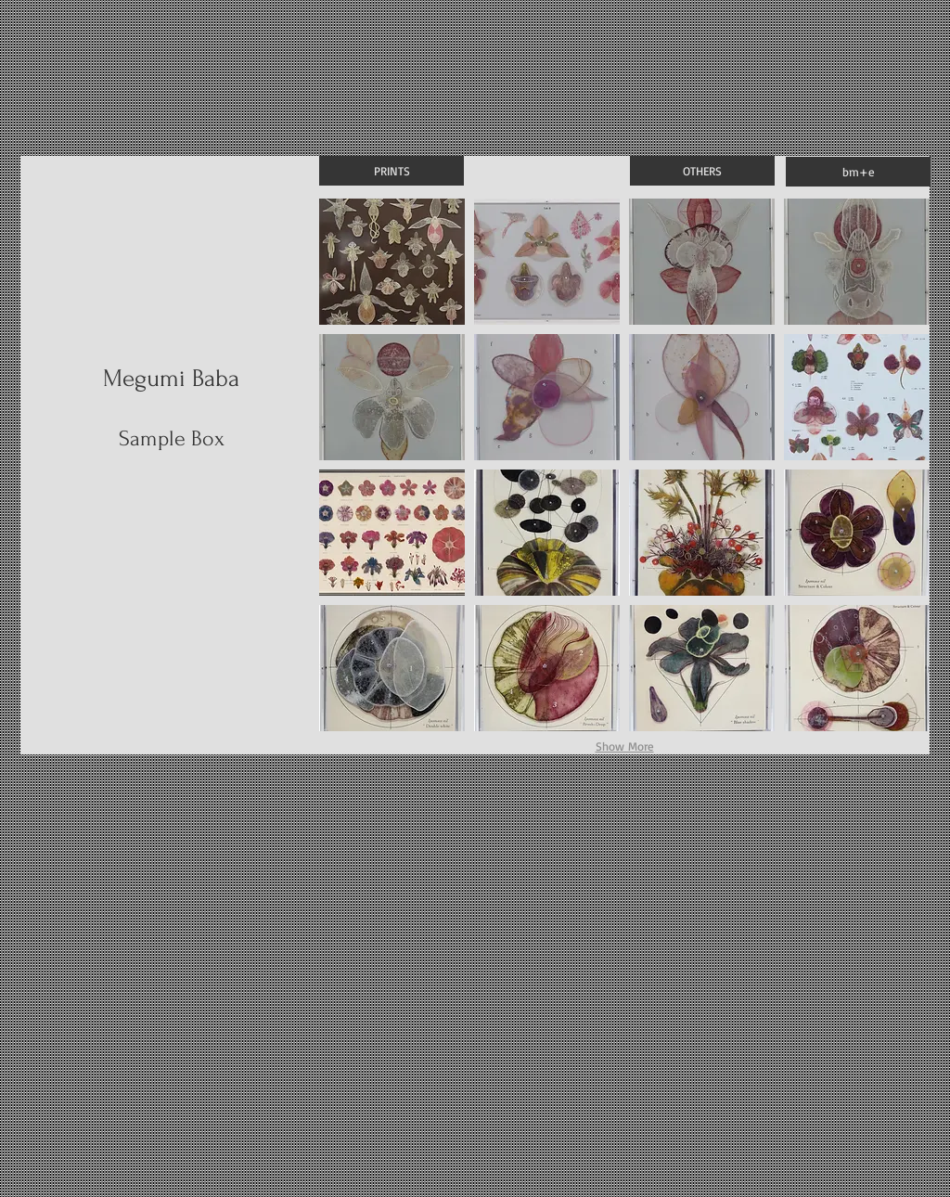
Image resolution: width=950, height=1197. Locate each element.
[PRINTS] (391, 171)
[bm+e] (858, 172)
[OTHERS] (702, 171)
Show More (625, 746)
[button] (392, 262)
